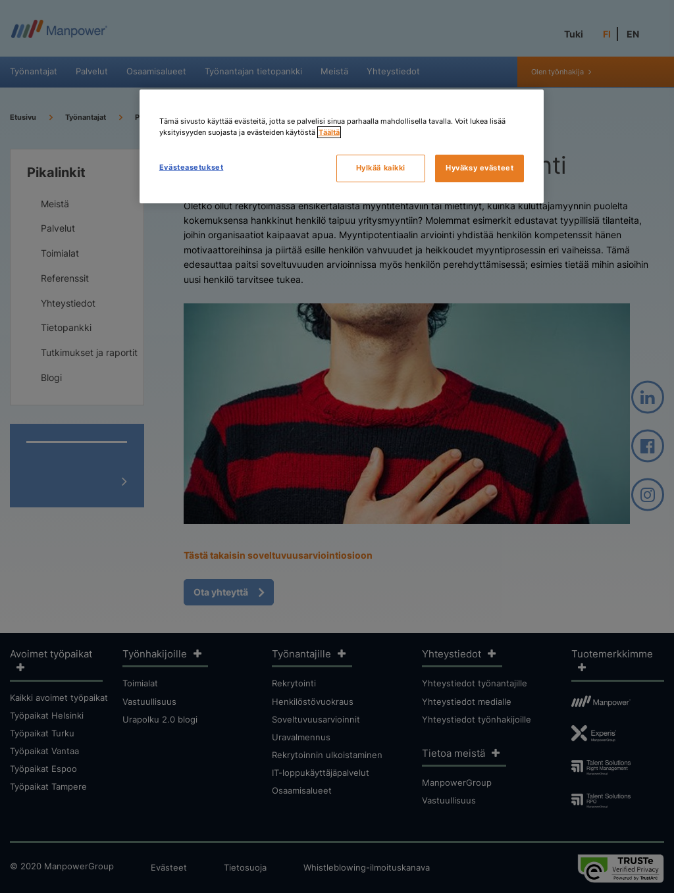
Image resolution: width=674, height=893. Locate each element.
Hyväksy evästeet (479, 167)
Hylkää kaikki (380, 167)
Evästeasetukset (191, 167)
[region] (342, 146)
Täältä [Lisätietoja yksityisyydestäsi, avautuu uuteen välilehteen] (329, 132)
